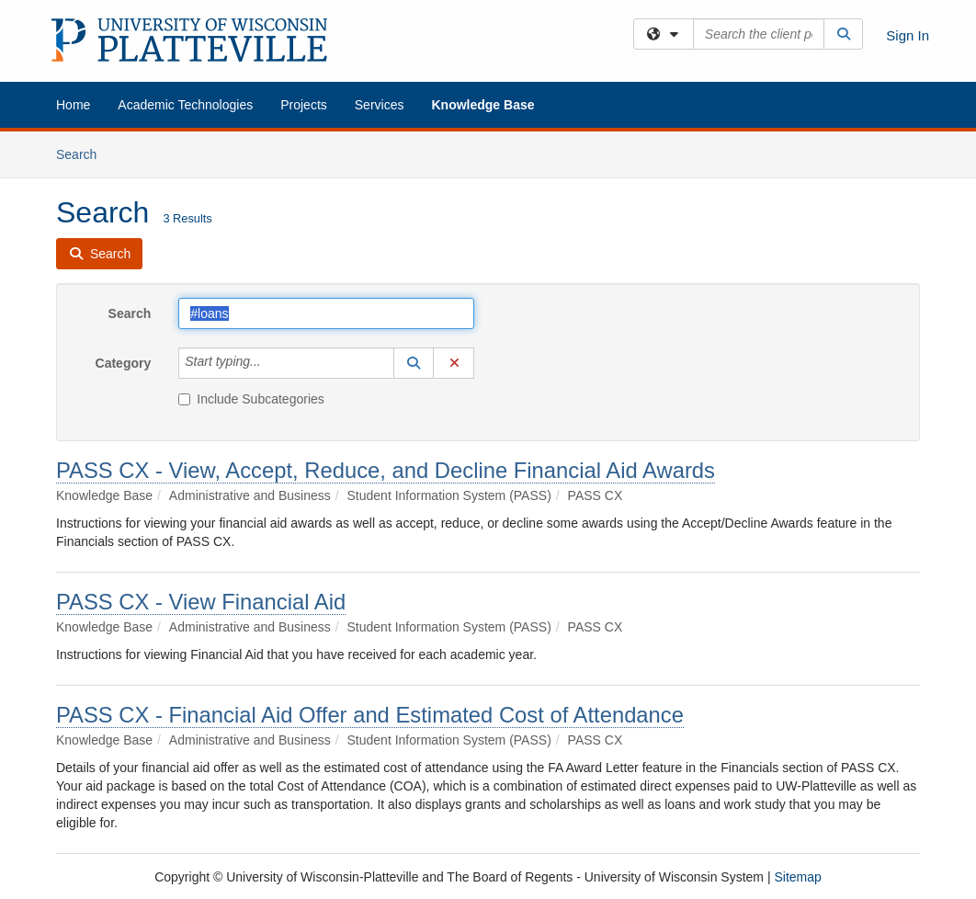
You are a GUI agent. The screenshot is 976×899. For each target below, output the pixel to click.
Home (73, 104)
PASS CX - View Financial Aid (201, 601)
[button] (413, 363)
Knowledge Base (482, 104)
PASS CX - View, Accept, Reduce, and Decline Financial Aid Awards (385, 470)
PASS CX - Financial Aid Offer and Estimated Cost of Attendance (370, 714)
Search (83, 153)
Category (124, 363)
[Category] (271, 363)
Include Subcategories (251, 399)
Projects (303, 104)
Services (379, 104)
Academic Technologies (185, 104)
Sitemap (797, 877)
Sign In (907, 35)
